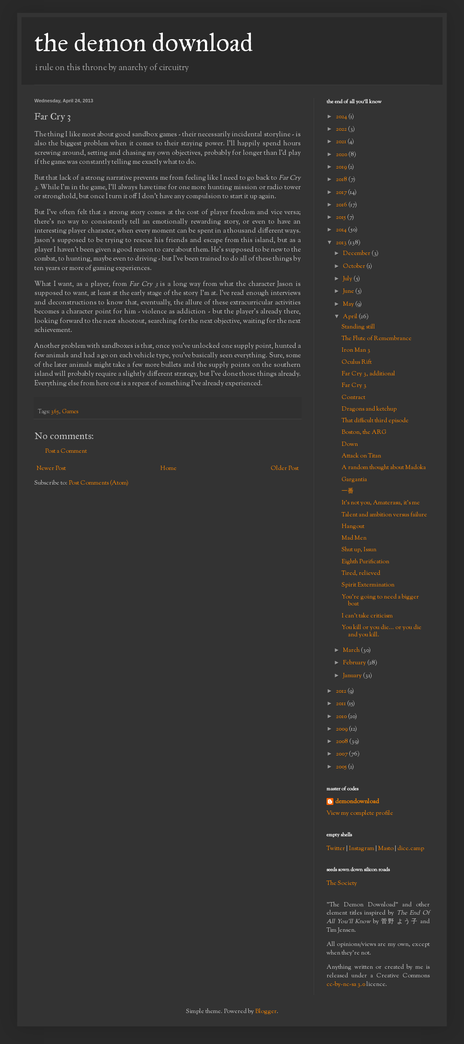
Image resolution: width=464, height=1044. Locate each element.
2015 (341, 217)
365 (55, 412)
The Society (342, 883)
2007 (342, 754)
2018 (342, 179)
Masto (386, 848)
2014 (342, 230)
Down (350, 444)
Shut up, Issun (359, 550)
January (353, 676)
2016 (342, 205)
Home (168, 468)
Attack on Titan (361, 456)
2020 (342, 154)
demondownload (357, 802)
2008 (342, 741)
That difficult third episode (375, 421)
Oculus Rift (357, 362)
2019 (342, 167)
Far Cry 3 (354, 385)
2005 (342, 767)
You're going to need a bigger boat (380, 601)
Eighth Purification (365, 562)
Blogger (266, 1011)
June (349, 291)
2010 (342, 716)
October (354, 266)
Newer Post (51, 468)
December (357, 253)
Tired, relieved (361, 573)
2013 (342, 243)
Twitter (336, 848)
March (352, 650)
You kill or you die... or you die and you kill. (381, 631)
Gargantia (354, 480)
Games (70, 412)
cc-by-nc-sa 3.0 (346, 984)
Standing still (358, 327)
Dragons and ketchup (369, 409)
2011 (341, 704)
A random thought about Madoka (384, 468)
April (351, 317)
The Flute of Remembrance (377, 339)
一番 (348, 491)
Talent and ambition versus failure (384, 515)
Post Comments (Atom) (98, 483)
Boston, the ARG (364, 432)
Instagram (361, 848)
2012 (342, 691)
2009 (342, 729)
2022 (342, 129)
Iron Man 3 (356, 350)
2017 (342, 192)
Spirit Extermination (368, 585)
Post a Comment (66, 451)
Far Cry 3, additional (368, 374)
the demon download (143, 42)
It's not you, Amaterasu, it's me (381, 503)
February (355, 663)
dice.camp (410, 848)
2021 (342, 142)
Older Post (285, 468)
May (349, 304)
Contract (353, 397)
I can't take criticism (367, 616)
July (348, 279)
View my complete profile (360, 813)
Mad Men (354, 538)
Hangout (353, 526)
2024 (342, 117)
